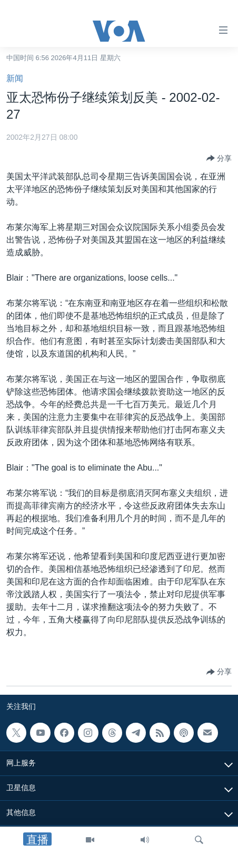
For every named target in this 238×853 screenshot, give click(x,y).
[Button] (219, 158)
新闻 (14, 78)
